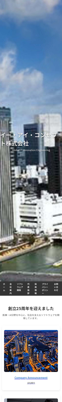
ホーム (4, 287)
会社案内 (11, 288)
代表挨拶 (28, 288)
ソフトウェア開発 (20, 287)
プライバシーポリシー (45, 288)
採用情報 (36, 288)
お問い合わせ (56, 287)
